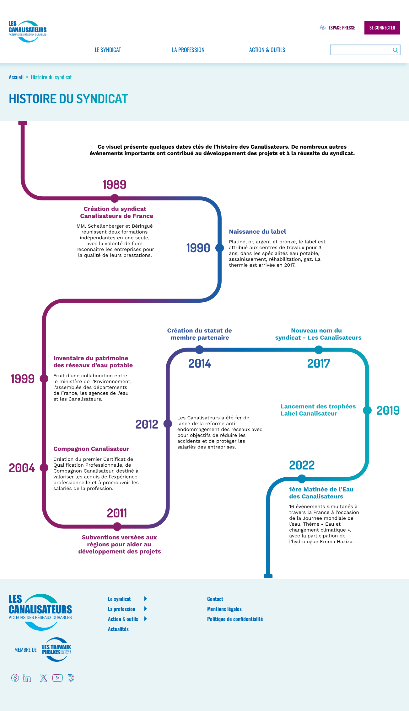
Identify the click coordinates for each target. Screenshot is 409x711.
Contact (215, 598)
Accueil (16, 77)
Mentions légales (224, 609)
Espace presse (335, 27)
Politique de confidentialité (235, 619)
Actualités (118, 629)
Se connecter (382, 27)
